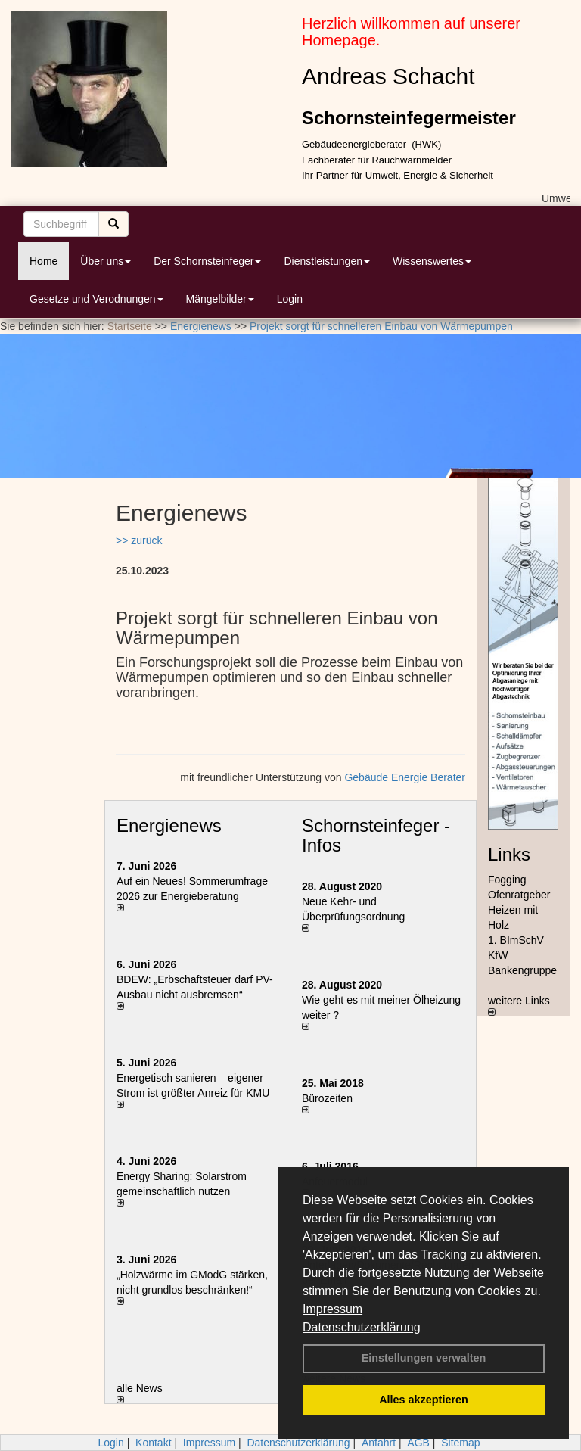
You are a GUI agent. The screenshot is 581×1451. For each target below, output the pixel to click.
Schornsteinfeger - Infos (376, 835)
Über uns (105, 261)
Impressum (332, 1309)
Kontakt (153, 1443)
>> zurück (139, 540)
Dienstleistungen (327, 261)
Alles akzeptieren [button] (423, 1399)
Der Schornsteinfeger (207, 261)
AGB (418, 1443)
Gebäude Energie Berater (404, 777)
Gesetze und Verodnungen (96, 299)
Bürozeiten (327, 1098)
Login (290, 299)
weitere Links (519, 1005)
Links (509, 854)
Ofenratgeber (519, 895)
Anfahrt (379, 1443)
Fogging (507, 879)
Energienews (169, 825)
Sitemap (460, 1443)
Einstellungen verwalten (424, 1358)
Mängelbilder (220, 299)
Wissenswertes (432, 261)
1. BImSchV (516, 940)
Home (43, 261)
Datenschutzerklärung (362, 1327)
